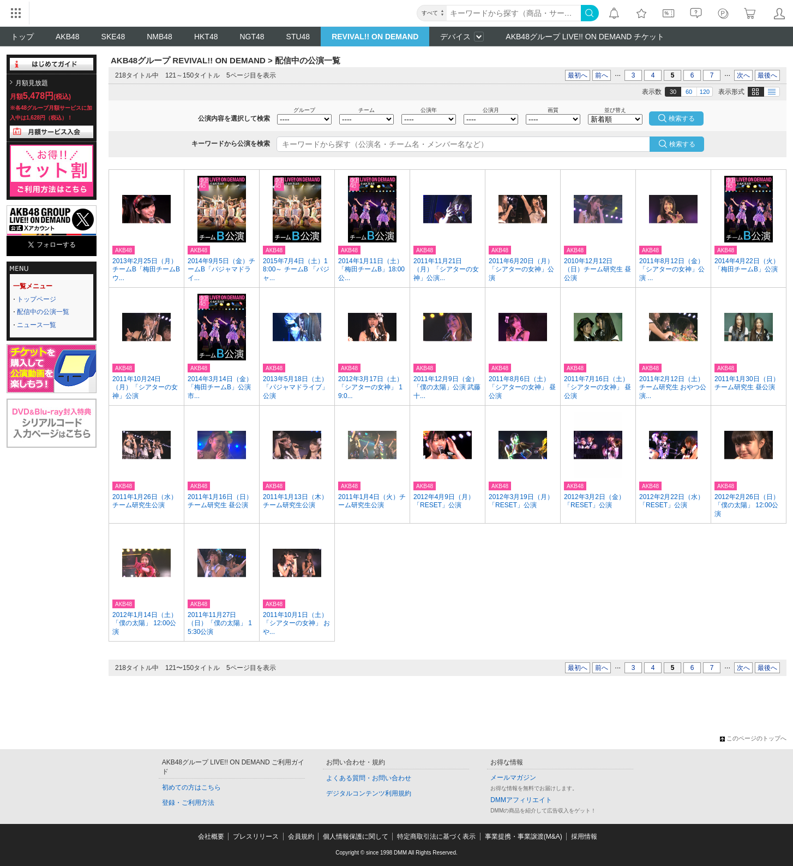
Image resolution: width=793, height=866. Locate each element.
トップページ (36, 299)
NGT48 (251, 36)
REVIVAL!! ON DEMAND (375, 36)
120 (705, 91)
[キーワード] (514, 13)
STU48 (298, 36)
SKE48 (113, 36)
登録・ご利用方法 (188, 802)
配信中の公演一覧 (43, 312)
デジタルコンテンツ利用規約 (368, 793)
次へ (743, 75)
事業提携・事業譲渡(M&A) (523, 836)
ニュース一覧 (36, 325)
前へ (601, 75)
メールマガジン (513, 777)
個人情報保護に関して (355, 836)
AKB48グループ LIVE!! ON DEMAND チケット (585, 36)
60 (689, 91)
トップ (22, 36)
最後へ (767, 75)
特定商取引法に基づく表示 (436, 836)
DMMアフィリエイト (521, 800)
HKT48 (206, 36)
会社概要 (211, 836)
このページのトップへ (753, 738)
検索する (682, 144)
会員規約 (301, 836)
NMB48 (159, 36)
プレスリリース (256, 836)
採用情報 (584, 836)
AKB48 (68, 36)
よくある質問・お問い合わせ (368, 778)
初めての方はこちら (191, 787)
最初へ (577, 75)
